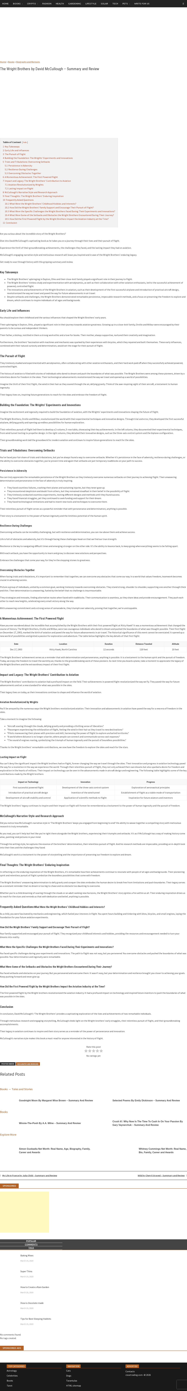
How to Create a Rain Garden (34, 1287)
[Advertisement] (93, 36)
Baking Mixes (26, 1255)
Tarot (9, 1385)
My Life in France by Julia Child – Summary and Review (29, 1175)
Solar (104, 3)
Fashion (46, 3)
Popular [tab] (31, 1241)
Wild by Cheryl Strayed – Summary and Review (161, 1175)
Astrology (12, 1370)
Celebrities (12, 1375)
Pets (125, 3)
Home (5, 3)
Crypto (31, 3)
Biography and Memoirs (28, 61)
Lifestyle (90, 3)
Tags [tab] (31, 1248)
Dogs (68, 1375)
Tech (115, 3)
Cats (68, 1370)
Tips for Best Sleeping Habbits (35, 1318)
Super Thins (26, 1271)
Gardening (74, 3)
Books (17, 3)
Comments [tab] (31, 1244)
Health (60, 3)
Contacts (130, 1371)
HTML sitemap (73, 1385)
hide (25, 142)
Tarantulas (71, 1380)
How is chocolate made (32, 1302)
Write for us (141, 3)
